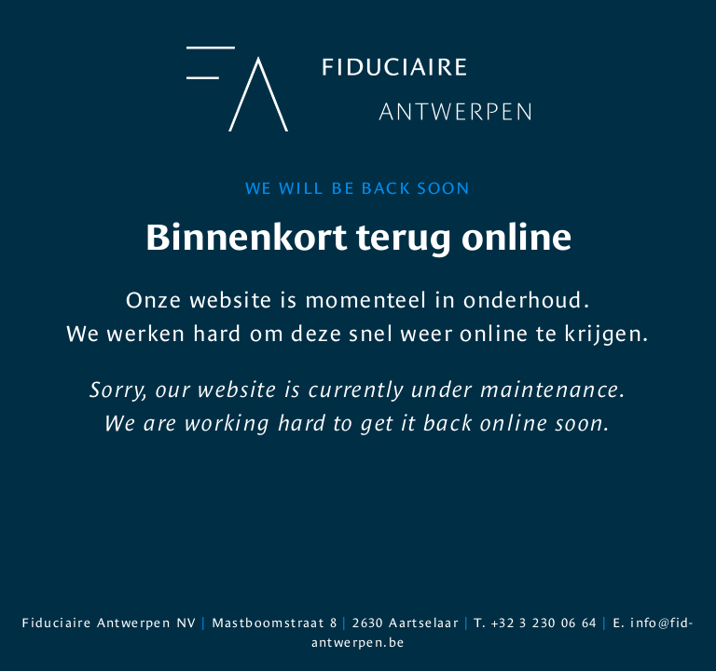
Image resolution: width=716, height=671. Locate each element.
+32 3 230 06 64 (544, 622)
